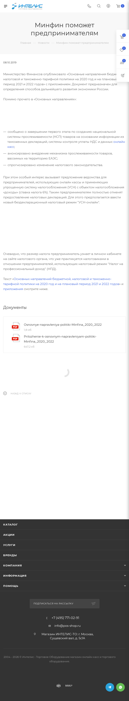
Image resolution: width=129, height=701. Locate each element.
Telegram (110, 687)
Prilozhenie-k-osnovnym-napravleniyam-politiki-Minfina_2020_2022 (60, 339)
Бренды (10, 555)
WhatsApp (120, 687)
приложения (13, 289)
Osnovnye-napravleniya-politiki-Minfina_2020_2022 (63, 325)
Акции (9, 534)
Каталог (10, 524)
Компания (12, 565)
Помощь (10, 585)
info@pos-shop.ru (67, 626)
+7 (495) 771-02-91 (65, 618)
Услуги (9, 545)
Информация (15, 575)
